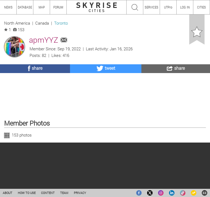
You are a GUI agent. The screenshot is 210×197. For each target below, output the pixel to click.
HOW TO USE (27, 193)
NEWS (8, 7)
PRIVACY (80, 193)
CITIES (201, 7)
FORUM (58, 7)
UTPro (168, 7)
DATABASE (25, 7)
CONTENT (48, 193)
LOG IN (185, 7)
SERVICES (151, 7)
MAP (42, 7)
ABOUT (7, 193)
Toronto (61, 23)
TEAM (64, 193)
